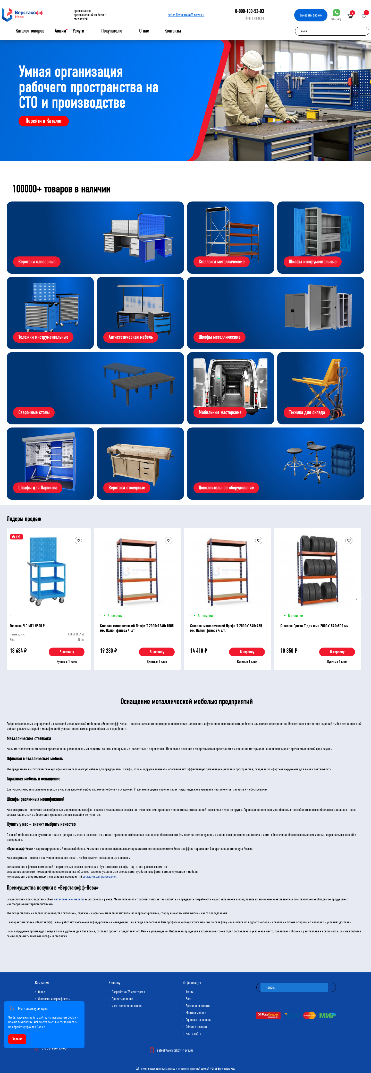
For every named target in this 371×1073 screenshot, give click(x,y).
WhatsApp (336, 15)
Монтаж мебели (196, 1013)
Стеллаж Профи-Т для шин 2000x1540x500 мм (314, 625)
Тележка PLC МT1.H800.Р (27, 625)
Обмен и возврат (196, 1026)
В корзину (67, 651)
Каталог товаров (29, 31)
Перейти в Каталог (44, 121)
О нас (144, 31)
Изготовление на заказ (126, 1006)
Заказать (310, 15)
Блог (188, 999)
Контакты (172, 31)
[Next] (356, 599)
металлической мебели (68, 899)
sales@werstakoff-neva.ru (186, 14)
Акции (60, 31)
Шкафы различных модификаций (35, 799)
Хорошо (17, 1039)
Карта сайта (193, 1033)
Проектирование (122, 999)
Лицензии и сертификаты (54, 999)
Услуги (78, 31)
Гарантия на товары (198, 1020)
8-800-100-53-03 (249, 11)
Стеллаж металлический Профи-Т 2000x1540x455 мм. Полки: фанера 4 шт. (226, 628)
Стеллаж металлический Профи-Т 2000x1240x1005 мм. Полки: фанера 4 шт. (137, 628)
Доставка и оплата (198, 1006)
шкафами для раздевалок (99, 876)
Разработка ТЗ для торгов (128, 992)
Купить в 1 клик (67, 661)
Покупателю (111, 31)
